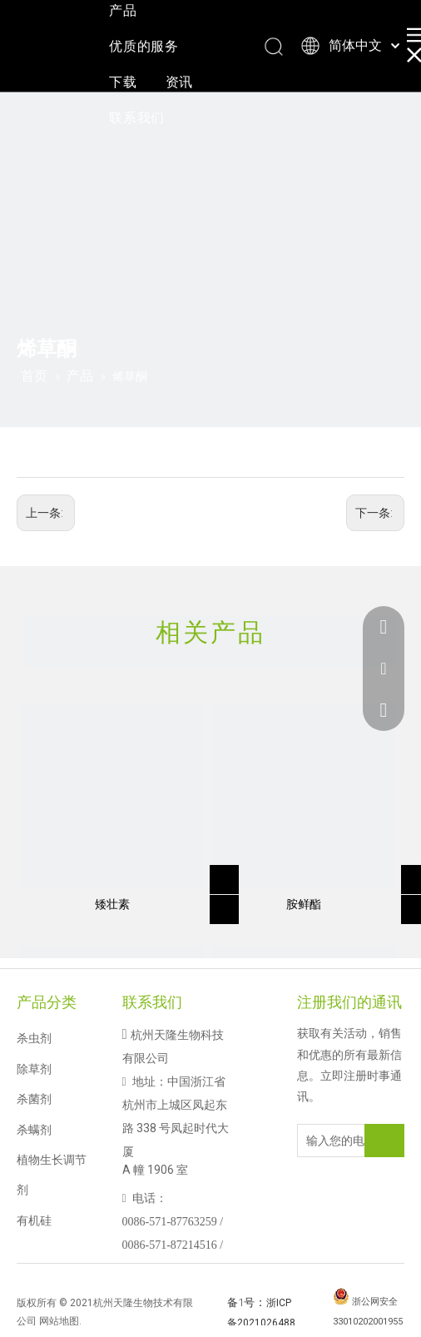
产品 (123, 10)
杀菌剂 (34, 1099)
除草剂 (34, 1069)
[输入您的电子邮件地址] (345, 1140)
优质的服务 (144, 46)
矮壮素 (112, 904)
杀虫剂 (34, 1038)
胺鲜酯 (303, 904)
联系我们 (137, 118)
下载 (123, 82)
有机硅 (34, 1220)
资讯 (180, 82)
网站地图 (59, 1321)
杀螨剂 (34, 1129)
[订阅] (384, 1140)
